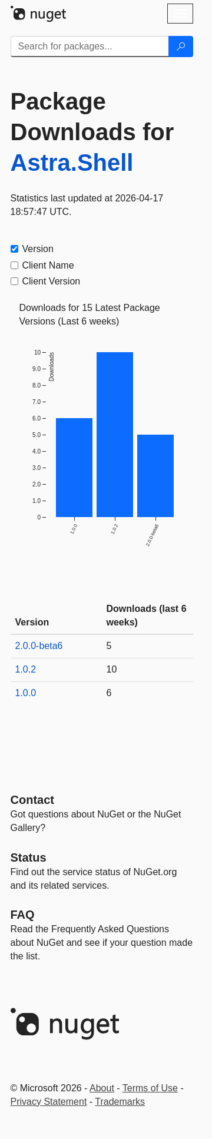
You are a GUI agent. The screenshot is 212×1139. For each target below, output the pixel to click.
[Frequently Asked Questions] (23, 914)
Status (29, 857)
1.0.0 (26, 693)
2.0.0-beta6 (39, 646)
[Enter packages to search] (90, 46)
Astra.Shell (72, 163)
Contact (32, 799)
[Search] (180, 46)
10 (112, 669)
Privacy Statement (49, 1102)
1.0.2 (26, 669)
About (102, 1088)
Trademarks (120, 1102)
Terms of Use (150, 1088)
